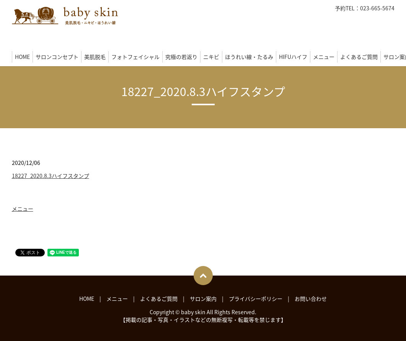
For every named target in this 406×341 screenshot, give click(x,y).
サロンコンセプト (57, 56)
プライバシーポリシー (255, 298)
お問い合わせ (311, 298)
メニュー (323, 56)
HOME (22, 56)
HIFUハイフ (293, 56)
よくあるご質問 (359, 56)
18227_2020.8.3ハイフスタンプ (50, 175)
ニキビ (211, 56)
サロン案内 (203, 298)
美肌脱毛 (95, 56)
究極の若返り (181, 56)
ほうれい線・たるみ (249, 56)
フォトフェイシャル (135, 56)
